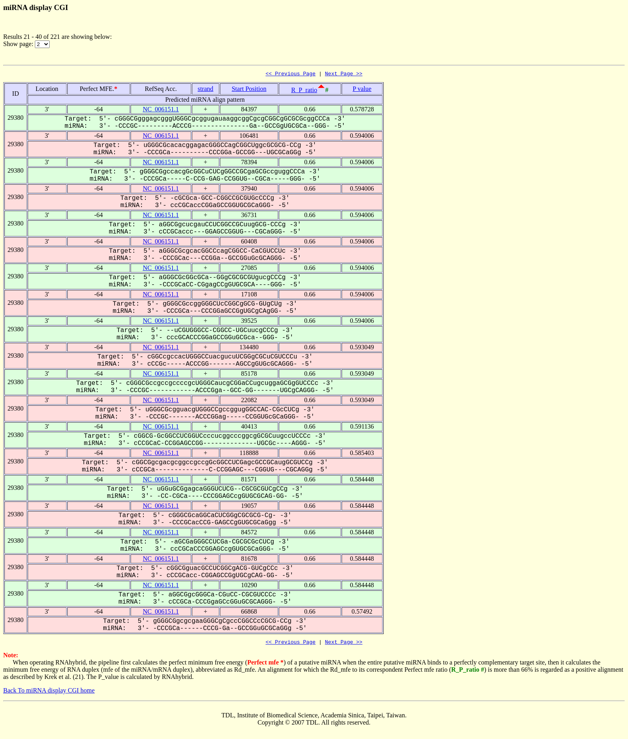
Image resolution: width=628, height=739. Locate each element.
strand (205, 90)
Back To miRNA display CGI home (49, 692)
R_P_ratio (304, 91)
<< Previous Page (291, 74)
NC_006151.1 (161, 110)
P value (361, 90)
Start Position (248, 90)
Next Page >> (343, 74)
